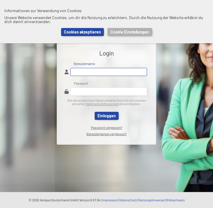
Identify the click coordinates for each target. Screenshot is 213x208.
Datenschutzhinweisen (102, 104)
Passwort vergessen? (106, 127)
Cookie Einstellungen (130, 31)
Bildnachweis (175, 200)
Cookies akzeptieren (82, 31)
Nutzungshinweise (151, 200)
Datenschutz (128, 200)
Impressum (109, 200)
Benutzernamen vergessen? (107, 133)
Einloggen (107, 115)
